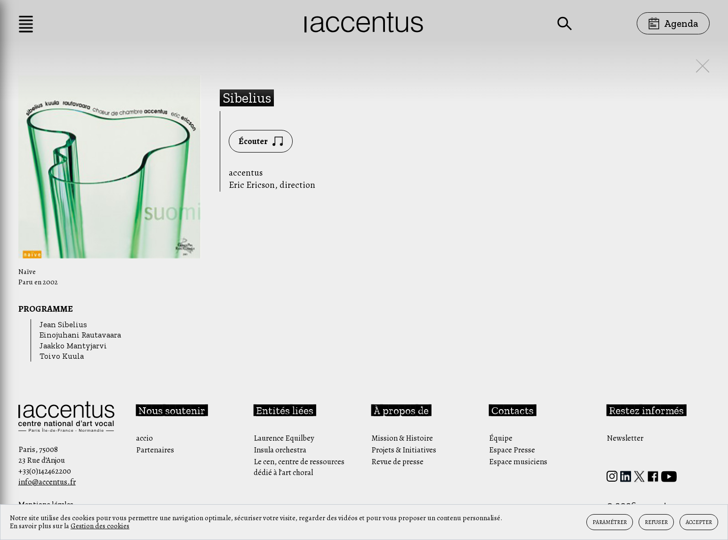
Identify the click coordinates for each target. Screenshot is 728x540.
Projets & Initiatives (403, 449)
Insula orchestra (280, 449)
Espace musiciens (518, 461)
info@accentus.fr (47, 481)
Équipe (500, 438)
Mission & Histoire (402, 438)
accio (144, 438)
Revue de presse (397, 461)
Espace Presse (512, 449)
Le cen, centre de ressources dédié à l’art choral (299, 467)
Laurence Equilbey (284, 438)
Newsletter (625, 438)
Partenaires (155, 449)
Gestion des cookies (100, 526)
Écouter (261, 141)
